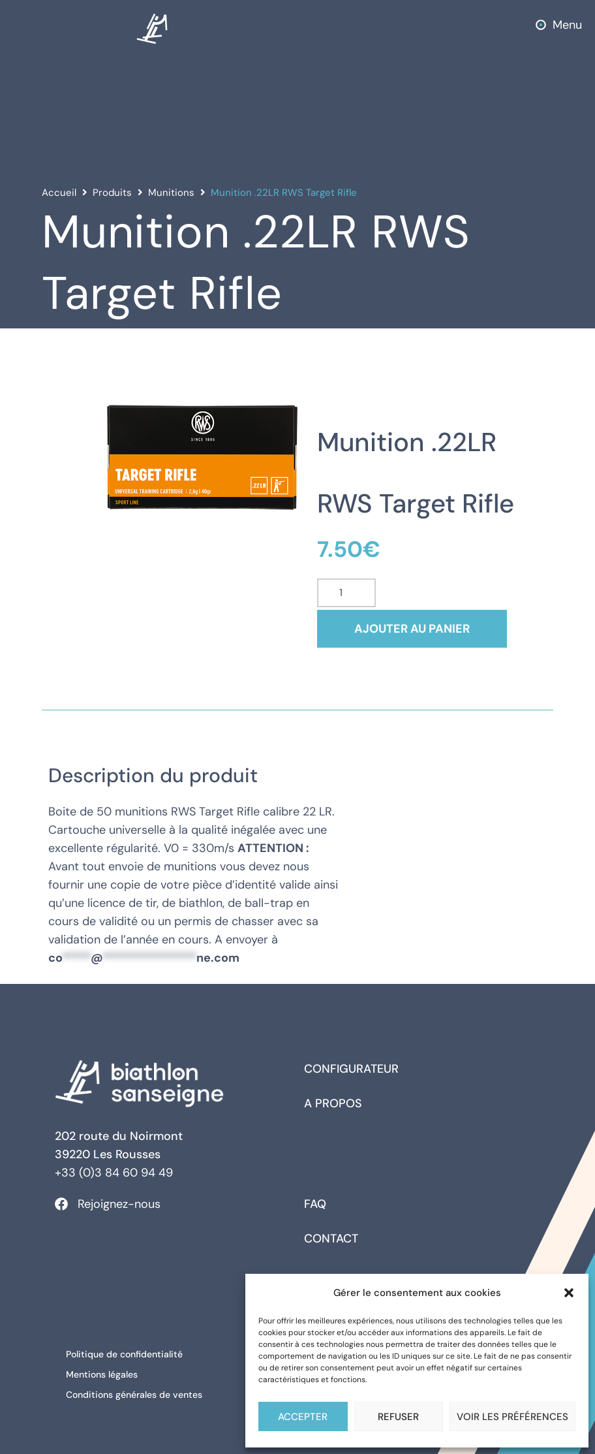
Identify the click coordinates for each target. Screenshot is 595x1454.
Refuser (398, 1416)
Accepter (303, 1416)
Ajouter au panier (420, 629)
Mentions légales (104, 1372)
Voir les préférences (512, 1416)
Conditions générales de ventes (136, 1390)
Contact (331, 1238)
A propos (333, 1103)
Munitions (171, 192)
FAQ (315, 1204)
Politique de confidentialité (126, 1353)
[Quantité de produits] (346, 592)
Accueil (59, 192)
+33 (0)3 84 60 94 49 (114, 1172)
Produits (112, 192)
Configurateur (351, 1069)
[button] (568, 1292)
